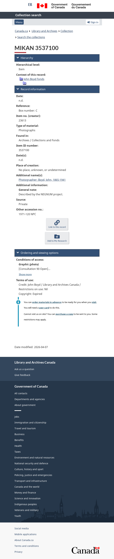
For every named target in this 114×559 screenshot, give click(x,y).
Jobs (16, 416)
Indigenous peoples (25, 504)
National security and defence (31, 463)
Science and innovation (27, 498)
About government (25, 405)
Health (18, 445)
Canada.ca (21, 31)
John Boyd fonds (34, 79)
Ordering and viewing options (37, 253)
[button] (57, 224)
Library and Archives (44, 31)
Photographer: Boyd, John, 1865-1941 (42, 180)
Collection (66, 31)
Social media (21, 528)
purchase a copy (64, 314)
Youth (17, 515)
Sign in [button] (92, 22)
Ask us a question (24, 369)
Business (19, 434)
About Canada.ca (24, 540)
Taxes (17, 451)
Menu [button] (19, 22)
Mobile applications (25, 534)
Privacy (18, 551)
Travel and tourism (25, 428)
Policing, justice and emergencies (33, 475)
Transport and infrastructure (30, 480)
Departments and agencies (29, 399)
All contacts (20, 393)
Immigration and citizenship (30, 422)
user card (44, 307)
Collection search (28, 15)
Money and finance (25, 492)
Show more (25, 274)
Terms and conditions (26, 545)
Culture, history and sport (28, 469)
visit (94, 302)
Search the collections (31, 37)
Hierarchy (25, 58)
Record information (31, 89)
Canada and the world (26, 486)
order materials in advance (47, 302)
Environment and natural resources (34, 457)
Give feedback (22, 375)
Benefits (19, 440)
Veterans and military (26, 510)
